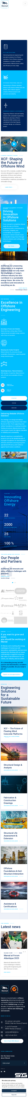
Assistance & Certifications (10, 905)
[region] (14, 1088)
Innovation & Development (11, 736)
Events (20, 953)
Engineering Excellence (11, 770)
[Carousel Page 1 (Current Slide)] (12, 582)
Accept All (14, 1090)
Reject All (14, 1094)
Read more (7, 972)
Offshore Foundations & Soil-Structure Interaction (13, 871)
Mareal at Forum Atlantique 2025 (12, 957)
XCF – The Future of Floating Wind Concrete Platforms (13, 731)
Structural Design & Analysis (13, 766)
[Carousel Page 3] (15, 582)
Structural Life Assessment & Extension (10, 836)
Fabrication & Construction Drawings (10, 800)
